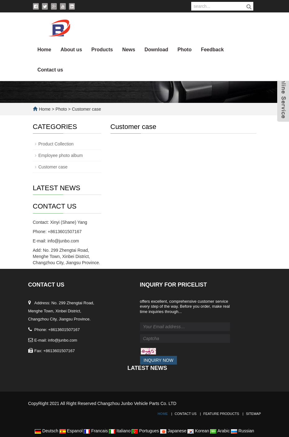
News (128, 49)
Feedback (212, 49)
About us (71, 49)
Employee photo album (60, 155)
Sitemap (253, 414)
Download (156, 49)
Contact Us (186, 414)
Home (44, 49)
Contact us (50, 69)
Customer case (86, 109)
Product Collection (56, 143)
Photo (185, 49)
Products (102, 49)
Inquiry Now (159, 360)
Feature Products (221, 414)
